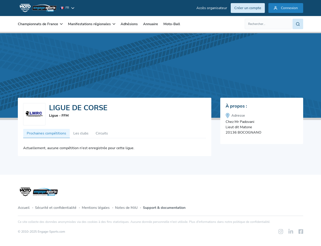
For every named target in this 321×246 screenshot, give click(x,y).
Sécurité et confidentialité (55, 207)
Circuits (102, 133)
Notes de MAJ (126, 207)
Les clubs (80, 133)
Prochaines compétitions (46, 133)
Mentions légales (96, 207)
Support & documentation (164, 207)
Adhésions (129, 24)
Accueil (24, 207)
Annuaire (150, 24)
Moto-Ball (171, 24)
